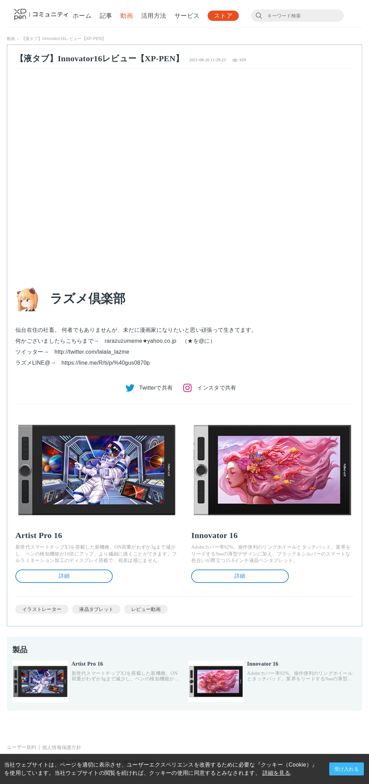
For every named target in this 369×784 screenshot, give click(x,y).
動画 (126, 16)
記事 (106, 16)
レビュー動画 (146, 609)
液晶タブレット (96, 609)
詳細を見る (276, 773)
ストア (223, 16)
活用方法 (153, 16)
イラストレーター (41, 609)
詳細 (64, 576)
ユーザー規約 (21, 747)
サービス (186, 16)
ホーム (82, 16)
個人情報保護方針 (61, 747)
